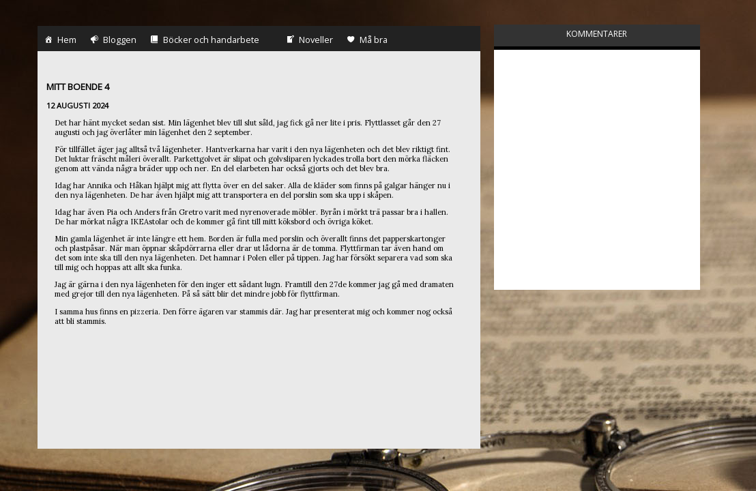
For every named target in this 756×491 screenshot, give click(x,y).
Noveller (293, 15)
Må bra (356, 19)
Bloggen (96, 15)
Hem (43, 15)
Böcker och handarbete (194, 19)
